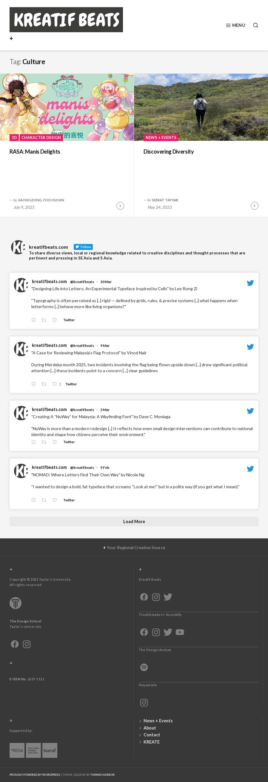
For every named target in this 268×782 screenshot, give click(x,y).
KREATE (152, 741)
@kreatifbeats (82, 281)
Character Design (41, 137)
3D (14, 137)
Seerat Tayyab (165, 200)
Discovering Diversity (169, 151)
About (150, 727)
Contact (152, 734)
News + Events (161, 137)
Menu (235, 25)
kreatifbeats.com (49, 281)
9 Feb (104, 467)
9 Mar (105, 345)
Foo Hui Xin (53, 200)
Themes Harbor (102, 774)
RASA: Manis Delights (35, 151)
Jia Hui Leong (30, 200)
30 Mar (106, 281)
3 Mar (105, 409)
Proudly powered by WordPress (35, 774)
